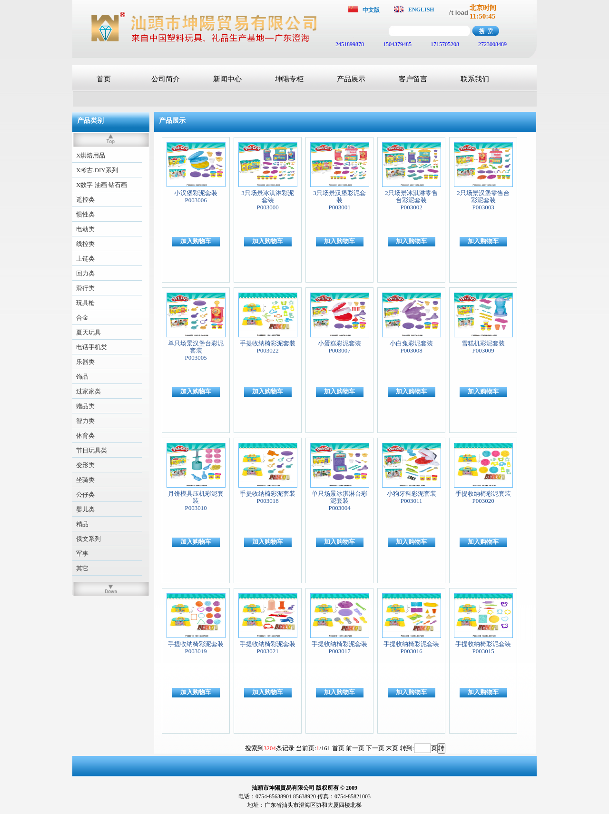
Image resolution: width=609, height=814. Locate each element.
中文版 (371, 10)
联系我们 (475, 79)
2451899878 (349, 44)
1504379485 (397, 44)
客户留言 (413, 79)
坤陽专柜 (289, 79)
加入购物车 (195, 241)
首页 (104, 79)
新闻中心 (227, 79)
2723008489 (492, 44)
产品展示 (351, 79)
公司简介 (165, 79)
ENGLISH (421, 9)
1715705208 (444, 44)
